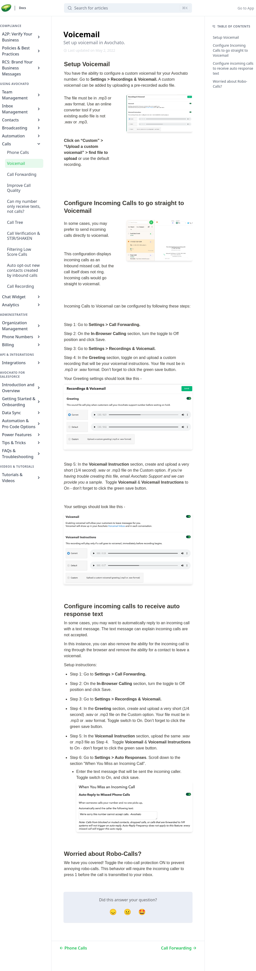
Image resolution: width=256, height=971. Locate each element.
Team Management (21, 95)
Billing (21, 344)
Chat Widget (21, 297)
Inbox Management (21, 109)
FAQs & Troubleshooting (21, 453)
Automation (21, 136)
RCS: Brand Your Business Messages (21, 68)
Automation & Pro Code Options (21, 423)
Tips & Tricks (21, 442)
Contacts (21, 120)
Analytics (21, 305)
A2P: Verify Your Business (21, 37)
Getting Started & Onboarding (21, 401)
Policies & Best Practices (21, 51)
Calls (21, 144)
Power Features (21, 434)
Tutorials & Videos (21, 477)
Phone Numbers (21, 336)
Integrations (21, 362)
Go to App (246, 8)
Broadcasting (21, 128)
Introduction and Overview (21, 387)
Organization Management (21, 325)
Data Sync (21, 412)
